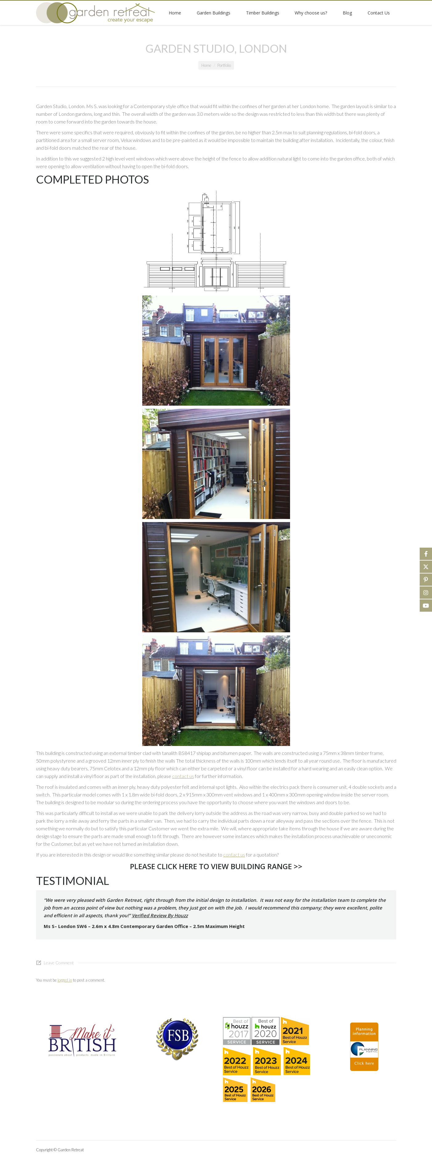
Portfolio (224, 65)
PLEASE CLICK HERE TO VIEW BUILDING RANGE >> (216, 866)
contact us (183, 776)
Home (206, 65)
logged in (65, 980)
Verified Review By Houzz (160, 915)
